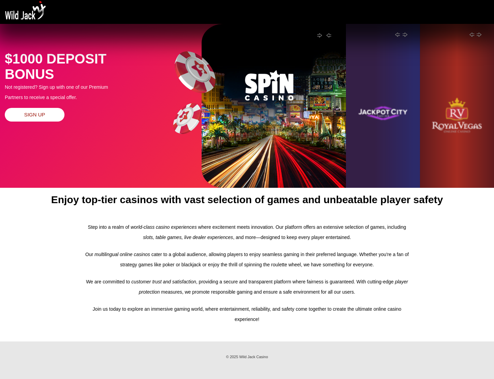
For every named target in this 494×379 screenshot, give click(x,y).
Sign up (34, 114)
